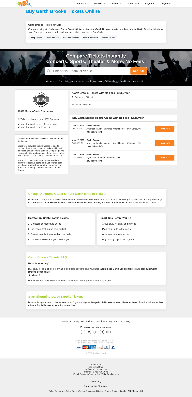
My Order (113, 321)
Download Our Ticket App (96, 386)
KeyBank (149, 3)
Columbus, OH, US (82, 97)
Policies (90, 321)
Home (65, 321)
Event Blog (96, 381)
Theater (115, 3)
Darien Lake (133, 3)
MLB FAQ (125, 321)
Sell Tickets (101, 321)
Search (138, 71)
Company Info (76, 321)
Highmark (167, 3)
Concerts (99, 3)
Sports (82, 3)
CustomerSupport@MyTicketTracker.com (99, 374)
